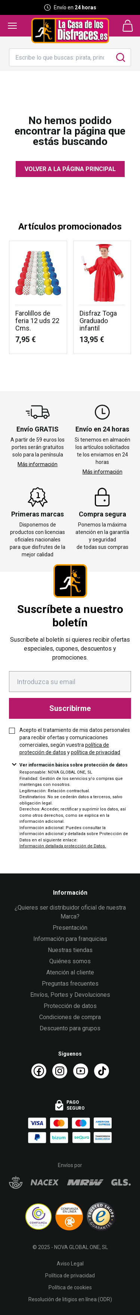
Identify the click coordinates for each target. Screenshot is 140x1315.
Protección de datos (70, 1005)
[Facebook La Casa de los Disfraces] (38, 1070)
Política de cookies (70, 1287)
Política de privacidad (70, 1275)
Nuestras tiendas (70, 950)
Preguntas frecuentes (70, 983)
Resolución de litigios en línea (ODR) (70, 1299)
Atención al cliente (70, 972)
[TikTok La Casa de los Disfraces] (101, 1070)
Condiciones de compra (70, 1017)
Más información (37, 464)
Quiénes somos (70, 961)
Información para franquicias (70, 938)
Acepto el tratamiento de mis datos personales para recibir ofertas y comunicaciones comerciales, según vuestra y (74, 741)
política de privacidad (95, 752)
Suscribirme (70, 708)
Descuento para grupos (70, 1028)
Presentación (70, 927)
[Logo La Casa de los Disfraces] (70, 30)
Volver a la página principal (70, 169)
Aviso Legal (70, 1264)
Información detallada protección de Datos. (62, 846)
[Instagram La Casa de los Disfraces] (59, 1070)
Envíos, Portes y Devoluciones (70, 994)
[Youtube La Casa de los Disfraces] (80, 1070)
